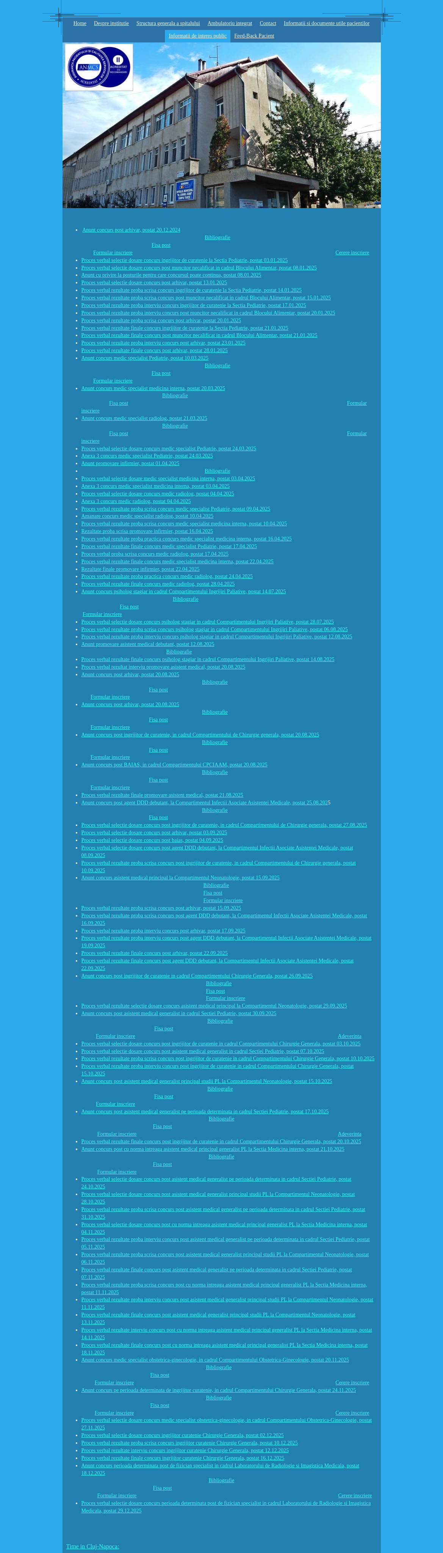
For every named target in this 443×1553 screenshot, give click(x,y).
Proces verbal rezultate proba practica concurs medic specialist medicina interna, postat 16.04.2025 (186, 539)
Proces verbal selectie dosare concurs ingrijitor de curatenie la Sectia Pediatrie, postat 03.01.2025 (184, 260)
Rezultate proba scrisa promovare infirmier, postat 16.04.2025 (147, 531)
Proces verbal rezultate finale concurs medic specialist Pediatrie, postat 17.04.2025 (169, 546)
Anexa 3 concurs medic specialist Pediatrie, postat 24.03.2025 (147, 456)
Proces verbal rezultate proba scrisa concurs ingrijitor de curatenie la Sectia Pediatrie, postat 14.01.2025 (191, 290)
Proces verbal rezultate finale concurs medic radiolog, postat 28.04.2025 (158, 584)
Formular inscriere (113, 252)
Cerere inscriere (352, 252)
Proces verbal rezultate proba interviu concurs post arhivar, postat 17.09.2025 (163, 931)
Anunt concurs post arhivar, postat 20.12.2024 (131, 230)
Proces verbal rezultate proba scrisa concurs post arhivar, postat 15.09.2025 (161, 908)
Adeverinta (350, 1036)
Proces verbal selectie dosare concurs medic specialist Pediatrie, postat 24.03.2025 (169, 448)
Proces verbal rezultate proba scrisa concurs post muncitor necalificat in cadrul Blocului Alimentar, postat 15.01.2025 (206, 298)
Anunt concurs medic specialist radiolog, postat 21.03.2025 (144, 418)
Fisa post (161, 245)
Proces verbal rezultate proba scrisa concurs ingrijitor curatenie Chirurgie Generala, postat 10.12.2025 (189, 1443)
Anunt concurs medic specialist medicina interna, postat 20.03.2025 (153, 388)
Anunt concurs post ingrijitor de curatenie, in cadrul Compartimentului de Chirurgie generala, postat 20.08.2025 (200, 735)
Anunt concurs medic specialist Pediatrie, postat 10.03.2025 (145, 358)
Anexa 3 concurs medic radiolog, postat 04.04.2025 (136, 501)
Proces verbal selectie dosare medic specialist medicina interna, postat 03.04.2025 (168, 478)
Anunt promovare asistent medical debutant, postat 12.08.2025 (147, 644)
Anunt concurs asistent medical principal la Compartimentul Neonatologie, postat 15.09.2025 (180, 878)
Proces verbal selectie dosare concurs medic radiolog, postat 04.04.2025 (157, 494)
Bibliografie (217, 237)
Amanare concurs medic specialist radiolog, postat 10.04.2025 (147, 516)
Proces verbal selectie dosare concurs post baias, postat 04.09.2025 (152, 840)
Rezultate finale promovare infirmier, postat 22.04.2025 (140, 569)
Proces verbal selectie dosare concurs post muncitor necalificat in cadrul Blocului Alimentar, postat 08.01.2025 (199, 268)
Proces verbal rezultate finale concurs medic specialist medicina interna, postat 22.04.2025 (177, 561)
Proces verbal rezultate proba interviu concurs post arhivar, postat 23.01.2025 (163, 343)
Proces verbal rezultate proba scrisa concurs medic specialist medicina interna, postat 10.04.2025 (184, 524)
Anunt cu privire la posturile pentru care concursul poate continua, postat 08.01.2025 (171, 275)
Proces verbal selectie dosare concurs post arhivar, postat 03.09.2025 (154, 832)
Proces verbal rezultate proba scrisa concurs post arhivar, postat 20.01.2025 (161, 320)
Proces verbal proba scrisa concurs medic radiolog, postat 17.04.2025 (155, 554)
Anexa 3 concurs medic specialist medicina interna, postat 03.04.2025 (155, 486)
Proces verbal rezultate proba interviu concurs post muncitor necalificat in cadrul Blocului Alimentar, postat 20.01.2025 (208, 313)
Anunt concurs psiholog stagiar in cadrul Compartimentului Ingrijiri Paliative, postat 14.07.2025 (183, 591)
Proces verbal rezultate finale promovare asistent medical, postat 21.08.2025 (162, 795)
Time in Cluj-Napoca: (92, 1546)
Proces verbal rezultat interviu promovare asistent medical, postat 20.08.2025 (163, 667)
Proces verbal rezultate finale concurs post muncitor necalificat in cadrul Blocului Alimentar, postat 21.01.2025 (199, 335)
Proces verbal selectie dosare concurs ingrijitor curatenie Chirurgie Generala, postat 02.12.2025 (182, 1435)
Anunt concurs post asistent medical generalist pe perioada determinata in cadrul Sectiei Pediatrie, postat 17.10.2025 (205, 1111)
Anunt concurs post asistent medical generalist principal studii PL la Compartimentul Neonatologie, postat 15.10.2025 (206, 1081)
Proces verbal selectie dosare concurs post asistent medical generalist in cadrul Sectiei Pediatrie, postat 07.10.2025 (202, 1051)
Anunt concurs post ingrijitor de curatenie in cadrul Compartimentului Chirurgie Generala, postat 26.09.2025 (197, 976)
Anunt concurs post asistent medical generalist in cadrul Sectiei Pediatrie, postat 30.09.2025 (179, 1013)
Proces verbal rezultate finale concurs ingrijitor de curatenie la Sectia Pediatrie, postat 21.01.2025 (184, 328)
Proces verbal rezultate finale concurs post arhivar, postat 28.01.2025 (154, 350)
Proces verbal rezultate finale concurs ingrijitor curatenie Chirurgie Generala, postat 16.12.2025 (183, 1458)
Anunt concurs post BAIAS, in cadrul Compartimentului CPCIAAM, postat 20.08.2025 (174, 765)
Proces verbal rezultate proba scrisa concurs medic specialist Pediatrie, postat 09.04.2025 (176, 509)
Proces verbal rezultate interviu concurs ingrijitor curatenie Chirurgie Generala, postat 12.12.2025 (185, 1450)
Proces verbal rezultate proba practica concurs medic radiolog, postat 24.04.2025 (167, 576)
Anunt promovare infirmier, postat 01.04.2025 (130, 463)
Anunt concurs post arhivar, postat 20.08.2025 (130, 674)
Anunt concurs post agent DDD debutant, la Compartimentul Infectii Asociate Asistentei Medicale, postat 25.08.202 (204, 802)
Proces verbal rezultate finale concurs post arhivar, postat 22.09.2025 (154, 953)
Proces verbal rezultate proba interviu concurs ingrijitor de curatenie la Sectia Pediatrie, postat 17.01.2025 (193, 305)
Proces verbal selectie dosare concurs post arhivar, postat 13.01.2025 (154, 282)
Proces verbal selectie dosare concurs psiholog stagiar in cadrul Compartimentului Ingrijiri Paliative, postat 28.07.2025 (207, 622)
